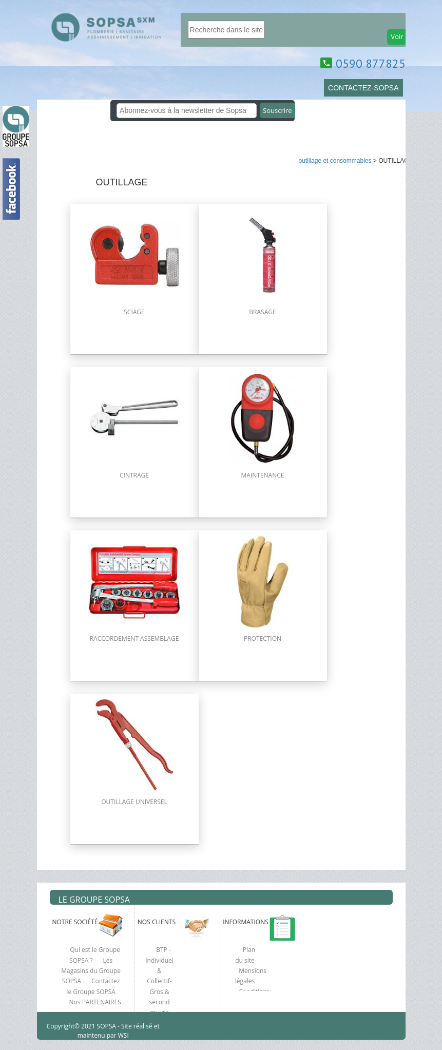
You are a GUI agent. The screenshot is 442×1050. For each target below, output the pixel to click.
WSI (123, 1035)
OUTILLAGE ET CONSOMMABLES (334, 160)
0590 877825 (371, 63)
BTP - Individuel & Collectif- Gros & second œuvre (159, 981)
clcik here (429, 360)
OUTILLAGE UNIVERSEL (134, 801)
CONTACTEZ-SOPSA (363, 88)
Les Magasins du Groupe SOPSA (91, 971)
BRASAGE (262, 312)
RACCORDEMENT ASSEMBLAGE (134, 638)
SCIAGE (134, 312)
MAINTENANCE (262, 475)
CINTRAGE (134, 475)
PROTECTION (262, 638)
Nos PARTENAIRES (95, 1002)
